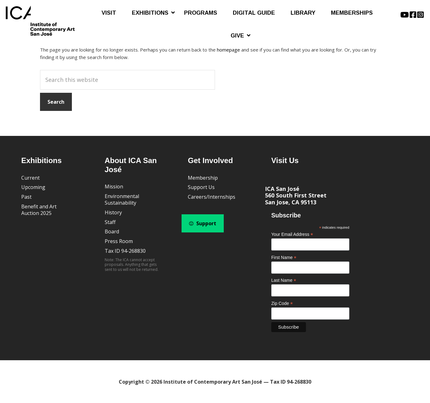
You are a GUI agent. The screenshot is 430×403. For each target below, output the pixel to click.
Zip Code (282, 303)
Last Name (283, 280)
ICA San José (282, 188)
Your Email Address (292, 234)
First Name (284, 258)
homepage (228, 50)
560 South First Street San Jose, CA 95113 (296, 199)
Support (202, 223)
